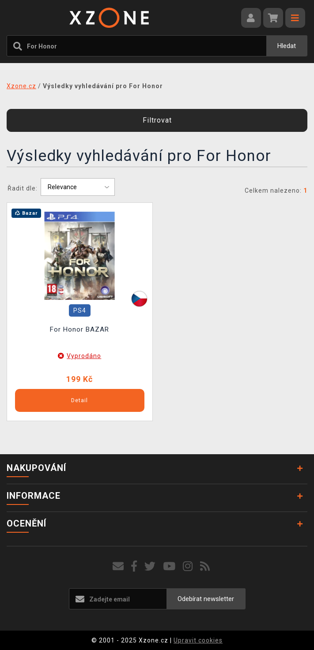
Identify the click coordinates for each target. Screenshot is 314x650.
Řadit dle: (23, 188)
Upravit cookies (198, 640)
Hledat (286, 46)
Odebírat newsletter (206, 599)
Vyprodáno (84, 355)
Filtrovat (157, 120)
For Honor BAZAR (79, 329)
